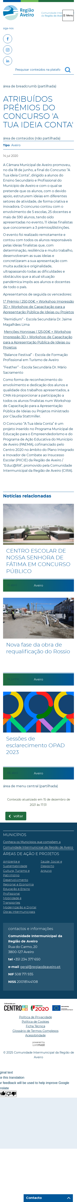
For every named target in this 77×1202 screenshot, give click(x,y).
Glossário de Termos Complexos (36, 1031)
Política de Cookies (35, 1022)
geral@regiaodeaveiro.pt (40, 967)
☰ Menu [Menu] (68, 15)
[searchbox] (43, 69)
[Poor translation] (11, 1094)
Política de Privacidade (35, 1017)
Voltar (18, 816)
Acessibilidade (35, 1035)
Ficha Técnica (35, 1026)
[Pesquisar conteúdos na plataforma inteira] (69, 69)
